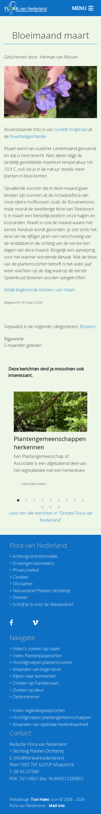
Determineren (26, 697)
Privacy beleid (26, 570)
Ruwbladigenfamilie (28, 136)
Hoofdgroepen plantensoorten (42, 662)
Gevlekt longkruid (70, 129)
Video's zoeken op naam (36, 649)
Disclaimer (23, 584)
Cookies (20, 577)
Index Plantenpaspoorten (37, 656)
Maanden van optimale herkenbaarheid (50, 724)
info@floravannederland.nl (39, 758)
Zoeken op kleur (28, 690)
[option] (50, 497)
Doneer (20, 597)
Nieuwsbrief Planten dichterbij (41, 591)
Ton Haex (40, 799)
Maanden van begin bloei (37, 669)
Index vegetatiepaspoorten (39, 710)
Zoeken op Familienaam (36, 683)
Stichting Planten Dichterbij (38, 751)
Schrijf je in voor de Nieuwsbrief (43, 604)
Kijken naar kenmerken (34, 676)
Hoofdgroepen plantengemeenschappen (52, 717)
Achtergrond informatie (35, 556)
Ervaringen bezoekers (33, 563)
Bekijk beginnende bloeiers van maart (39, 290)
